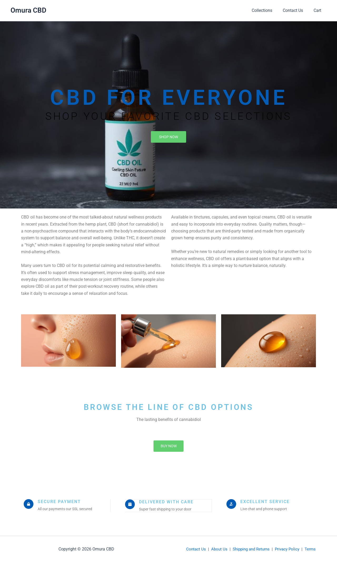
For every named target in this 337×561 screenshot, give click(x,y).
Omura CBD (28, 10)
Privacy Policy (287, 547)
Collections (267, 10)
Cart (318, 10)
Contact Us (296, 10)
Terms (310, 547)
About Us (219, 547)
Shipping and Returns (251, 547)
